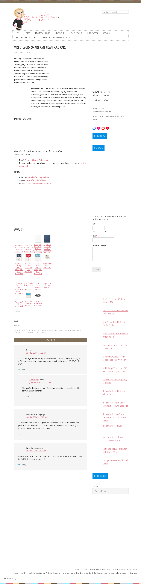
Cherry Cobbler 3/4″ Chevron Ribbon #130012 (19, 288)
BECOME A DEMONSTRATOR (25, 37)
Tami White (29, 52)
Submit (96, 269)
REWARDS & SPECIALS (42, 33)
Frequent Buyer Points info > (37, 160)
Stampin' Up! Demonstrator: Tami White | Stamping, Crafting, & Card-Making (40, 18)
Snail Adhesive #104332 (38, 303)
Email (94, 236)
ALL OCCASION (28, 331)
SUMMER (73, 331)
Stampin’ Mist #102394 (19, 304)
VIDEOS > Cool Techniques (38, 333)
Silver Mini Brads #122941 (47, 265)
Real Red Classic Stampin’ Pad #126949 (28, 267)
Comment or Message (99, 245)
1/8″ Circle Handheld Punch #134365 (28, 286)
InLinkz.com (17, 311)
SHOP (28, 33)
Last (105, 232)
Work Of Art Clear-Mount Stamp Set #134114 (19, 249)
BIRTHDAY (58, 331)
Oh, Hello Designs (132, 569)
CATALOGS (107, 33)
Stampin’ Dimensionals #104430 (29, 303)
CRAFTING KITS (60, 33)
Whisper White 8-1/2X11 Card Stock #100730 (37, 248)
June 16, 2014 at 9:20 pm (36, 450)
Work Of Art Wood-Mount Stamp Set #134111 (28, 249)
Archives (96, 487)
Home (18, 33)
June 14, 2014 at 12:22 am (36, 417)
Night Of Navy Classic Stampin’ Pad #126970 (19, 268)
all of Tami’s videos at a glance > (37, 183)
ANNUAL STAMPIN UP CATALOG (44, 331)
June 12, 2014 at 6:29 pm (36, 353)
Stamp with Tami (94, 569)
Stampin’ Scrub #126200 (47, 285)
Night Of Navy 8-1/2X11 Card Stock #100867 (47, 248)
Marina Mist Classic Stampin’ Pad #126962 (38, 268)
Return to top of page (10, 578)
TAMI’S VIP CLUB (76, 33)
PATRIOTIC (66, 331)
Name (94, 224)
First (93, 232)
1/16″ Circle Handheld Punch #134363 (38, 287)
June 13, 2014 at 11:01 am (40, 382)
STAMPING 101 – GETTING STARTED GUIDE (55, 37)
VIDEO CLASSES (92, 33)
